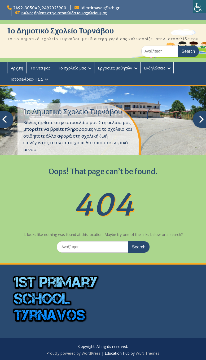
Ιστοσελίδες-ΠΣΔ (27, 79)
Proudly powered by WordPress (73, 353)
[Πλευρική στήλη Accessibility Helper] (199, 6)
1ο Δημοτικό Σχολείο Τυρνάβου (60, 31)
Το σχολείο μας (72, 68)
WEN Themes (147, 353)
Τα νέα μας (40, 68)
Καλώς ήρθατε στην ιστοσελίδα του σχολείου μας (64, 13)
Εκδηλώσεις (154, 68)
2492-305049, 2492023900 (39, 8)
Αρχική (17, 68)
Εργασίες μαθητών (115, 68)
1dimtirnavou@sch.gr (100, 8)
